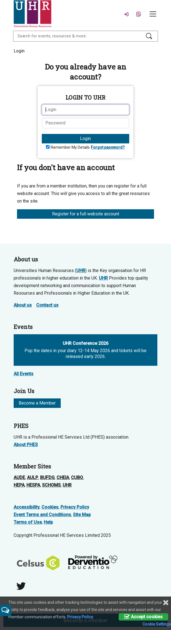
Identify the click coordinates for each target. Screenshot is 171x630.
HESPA (33, 485)
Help (48, 522)
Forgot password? (108, 147)
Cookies (49, 507)
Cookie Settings (156, 624)
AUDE (19, 477)
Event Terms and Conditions (42, 514)
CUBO (77, 477)
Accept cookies (143, 616)
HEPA (19, 485)
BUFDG (47, 477)
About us (23, 305)
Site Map (82, 514)
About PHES (26, 444)
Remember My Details (70, 147)
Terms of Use (28, 522)
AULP (32, 477)
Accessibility (27, 507)
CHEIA (63, 477)
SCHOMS (51, 485)
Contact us (47, 305)
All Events (23, 373)
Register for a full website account (85, 214)
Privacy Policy (74, 507)
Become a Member (37, 403)
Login (85, 138)
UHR (80, 270)
